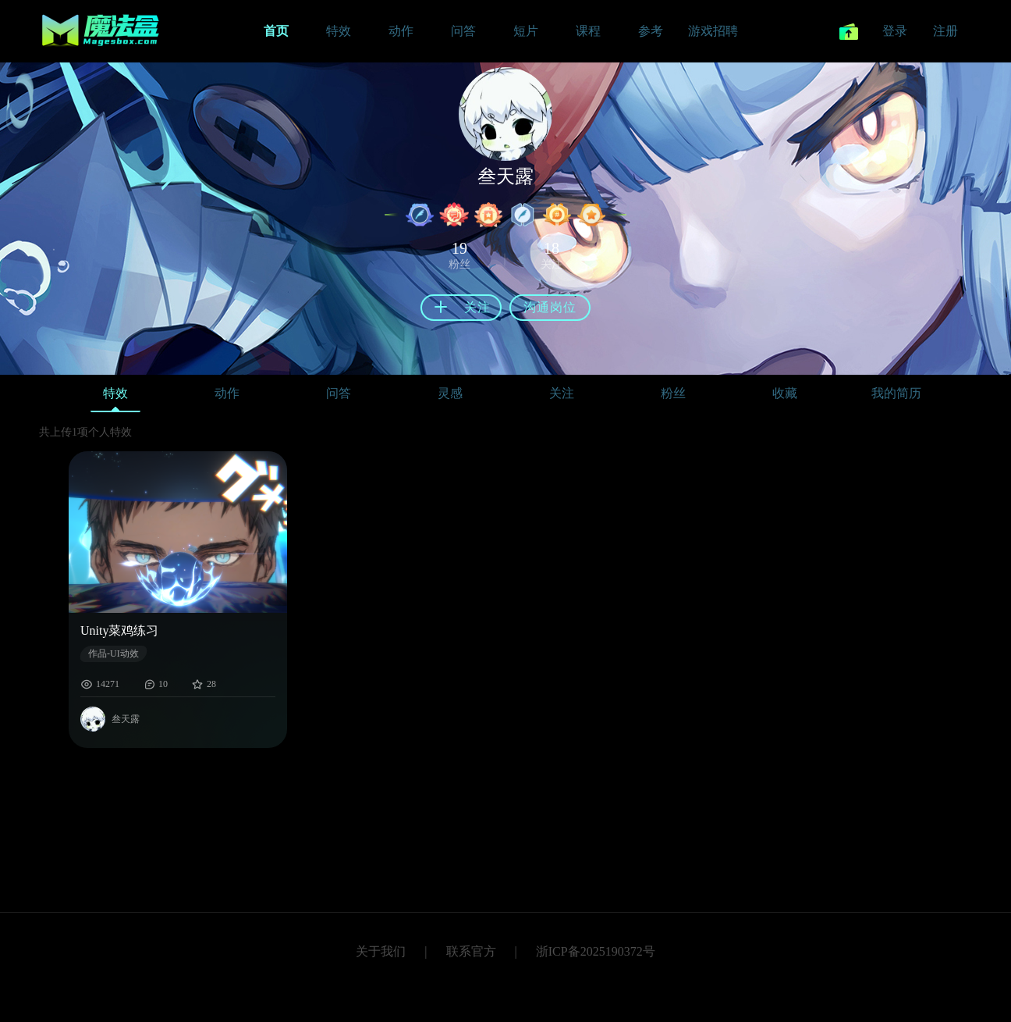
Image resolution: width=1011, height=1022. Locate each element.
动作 (227, 393)
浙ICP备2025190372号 (595, 951)
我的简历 (896, 393)
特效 (115, 397)
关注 (561, 393)
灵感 (450, 393)
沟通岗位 (549, 307)
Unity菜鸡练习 (119, 630)
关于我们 (381, 951)
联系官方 (471, 951)
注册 (945, 30)
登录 (894, 30)
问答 (338, 393)
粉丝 (673, 393)
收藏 (784, 393)
